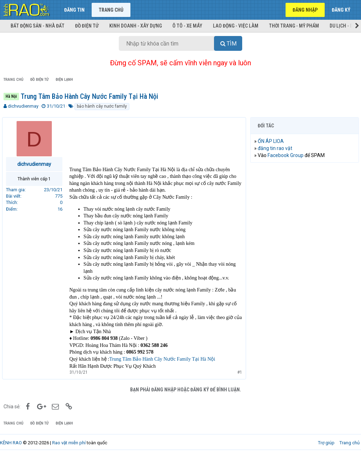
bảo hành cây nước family (102, 106)
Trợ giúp (326, 442)
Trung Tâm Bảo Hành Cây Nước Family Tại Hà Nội (163, 359)
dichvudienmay (23, 106)
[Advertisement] (304, 214)
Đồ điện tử (87, 26)
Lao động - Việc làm (235, 26)
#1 (238, 372)
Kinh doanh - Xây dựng (135, 26)
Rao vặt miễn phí (69, 442)
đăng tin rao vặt (276, 148)
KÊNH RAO (11, 442)
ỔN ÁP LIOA (272, 141)
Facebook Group (287, 155)
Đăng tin (74, 10)
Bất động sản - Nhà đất (38, 26)
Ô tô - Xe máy (187, 26)
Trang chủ (111, 10)
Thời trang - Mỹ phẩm (294, 26)
